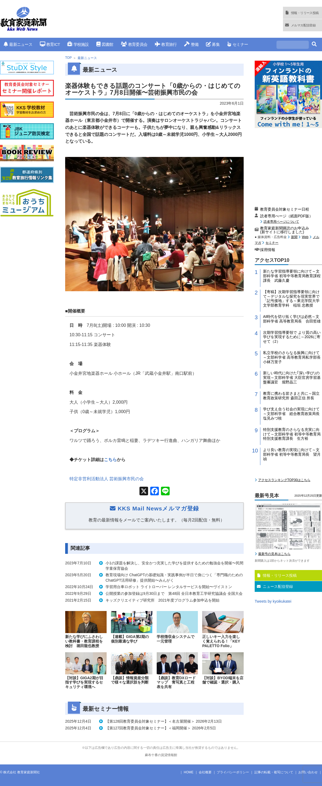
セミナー (237, 44)
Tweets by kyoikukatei (273, 601)
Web (305, 237)
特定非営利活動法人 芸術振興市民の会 (106, 478)
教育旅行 (166, 44)
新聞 (294, 237)
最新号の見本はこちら (274, 554)
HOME (189, 772)
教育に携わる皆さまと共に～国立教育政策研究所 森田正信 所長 (291, 395)
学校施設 (78, 44)
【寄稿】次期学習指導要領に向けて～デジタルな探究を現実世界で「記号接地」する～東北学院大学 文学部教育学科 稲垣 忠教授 (292, 298)
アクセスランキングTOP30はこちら (284, 480)
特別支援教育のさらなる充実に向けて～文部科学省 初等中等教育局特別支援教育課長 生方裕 (292, 434)
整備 (191, 44)
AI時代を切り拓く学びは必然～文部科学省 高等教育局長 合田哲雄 (292, 318)
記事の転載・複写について (273, 772)
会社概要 (205, 772)
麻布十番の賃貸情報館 (161, 755)
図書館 (104, 44)
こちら (110, 459)
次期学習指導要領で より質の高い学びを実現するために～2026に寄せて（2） (292, 337)
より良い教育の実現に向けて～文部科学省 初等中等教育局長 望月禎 (292, 454)
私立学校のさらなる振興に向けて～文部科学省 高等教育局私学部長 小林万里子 (292, 357)
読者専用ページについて (281, 221)
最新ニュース (18, 44)
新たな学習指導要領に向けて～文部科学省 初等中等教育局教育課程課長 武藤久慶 (292, 276)
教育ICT (50, 44)
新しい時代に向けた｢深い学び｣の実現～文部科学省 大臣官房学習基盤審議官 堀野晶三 (292, 377)
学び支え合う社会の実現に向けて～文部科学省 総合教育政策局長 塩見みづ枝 (292, 413)
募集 (213, 44)
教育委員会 (134, 44)
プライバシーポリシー (233, 772)
